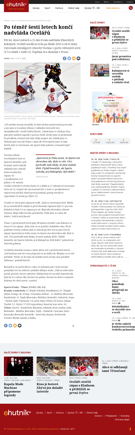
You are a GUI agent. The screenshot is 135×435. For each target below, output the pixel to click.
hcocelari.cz (118, 2)
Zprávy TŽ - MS (118, 273)
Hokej (6, 58)
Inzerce (98, 415)
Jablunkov (26, 380)
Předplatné (111, 415)
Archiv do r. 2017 (68, 429)
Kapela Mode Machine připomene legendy (13, 389)
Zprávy (36, 8)
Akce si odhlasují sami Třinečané (114, 369)
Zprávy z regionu (120, 51)
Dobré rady (73, 8)
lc (73, 326)
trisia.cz (130, 2)
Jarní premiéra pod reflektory (121, 58)
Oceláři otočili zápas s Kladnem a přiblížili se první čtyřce (121, 36)
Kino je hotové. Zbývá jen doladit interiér (50, 387)
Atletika (116, 67)
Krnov (115, 303)
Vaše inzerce (112, 8)
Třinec (57, 380)
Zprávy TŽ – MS (92, 8)
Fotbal (115, 53)
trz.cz (97, 2)
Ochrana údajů (122, 419)
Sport (47, 8)
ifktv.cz (106, 2)
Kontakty (125, 415)
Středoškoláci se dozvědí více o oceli (121, 309)
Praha (114, 320)
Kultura (59, 8)
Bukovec (116, 278)
